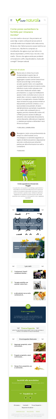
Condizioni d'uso (20, 411)
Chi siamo (17, 405)
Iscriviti (28, 386)
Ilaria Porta (21, 150)
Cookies (38, 411)
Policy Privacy (30, 411)
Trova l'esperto (36, 405)
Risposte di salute (27, 407)
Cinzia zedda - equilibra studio (26, 127)
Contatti (25, 405)
